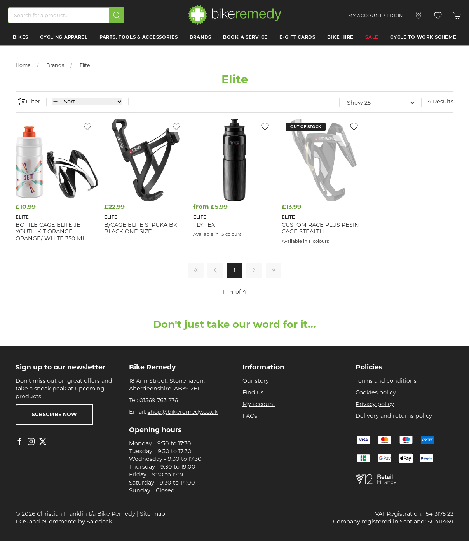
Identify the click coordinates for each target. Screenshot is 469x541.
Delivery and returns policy (394, 415)
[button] (438, 15)
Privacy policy (375, 404)
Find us (252, 392)
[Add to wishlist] (87, 126)
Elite (85, 65)
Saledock (99, 521)
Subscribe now (54, 414)
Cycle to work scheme (423, 37)
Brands (200, 37)
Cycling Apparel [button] (64, 37)
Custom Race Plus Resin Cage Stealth (320, 228)
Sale (371, 37)
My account (258, 404)
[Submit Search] (116, 15)
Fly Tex (204, 224)
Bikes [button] (21, 37)
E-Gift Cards (297, 37)
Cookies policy (376, 392)
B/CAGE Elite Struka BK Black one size (140, 228)
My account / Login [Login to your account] (375, 15)
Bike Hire (340, 37)
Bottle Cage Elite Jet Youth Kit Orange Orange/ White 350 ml (50, 231)
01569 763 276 (158, 400)
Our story (255, 380)
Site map (152, 513)
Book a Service (245, 37)
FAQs (249, 415)
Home (23, 65)
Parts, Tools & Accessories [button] (138, 37)
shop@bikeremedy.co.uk (183, 411)
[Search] (66, 15)
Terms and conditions (386, 380)
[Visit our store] (418, 15)
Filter (29, 102)
